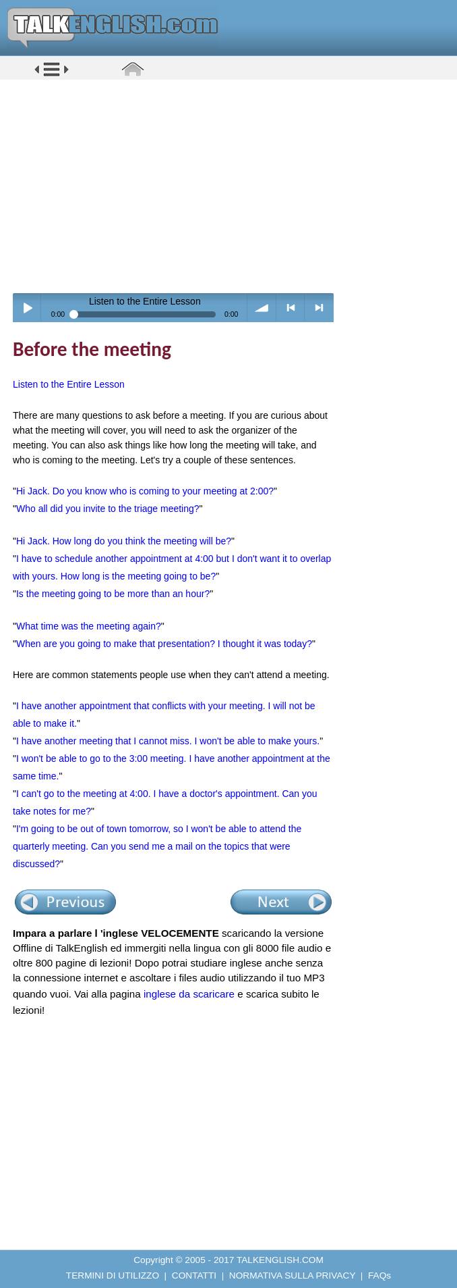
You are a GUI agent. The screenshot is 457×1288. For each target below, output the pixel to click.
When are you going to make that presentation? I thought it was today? (164, 643)
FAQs (379, 1275)
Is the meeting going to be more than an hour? (113, 593)
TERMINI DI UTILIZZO (112, 1275)
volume (262, 307)
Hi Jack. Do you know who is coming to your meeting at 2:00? (145, 491)
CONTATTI (194, 1275)
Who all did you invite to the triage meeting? (108, 508)
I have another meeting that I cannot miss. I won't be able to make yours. (167, 741)
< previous (291, 307)
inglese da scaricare (189, 994)
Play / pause (27, 307)
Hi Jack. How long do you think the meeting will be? (123, 541)
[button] (51, 75)
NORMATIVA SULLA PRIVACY (292, 1275)
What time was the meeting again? (88, 626)
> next (319, 307)
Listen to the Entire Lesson (69, 384)
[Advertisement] (233, 185)
